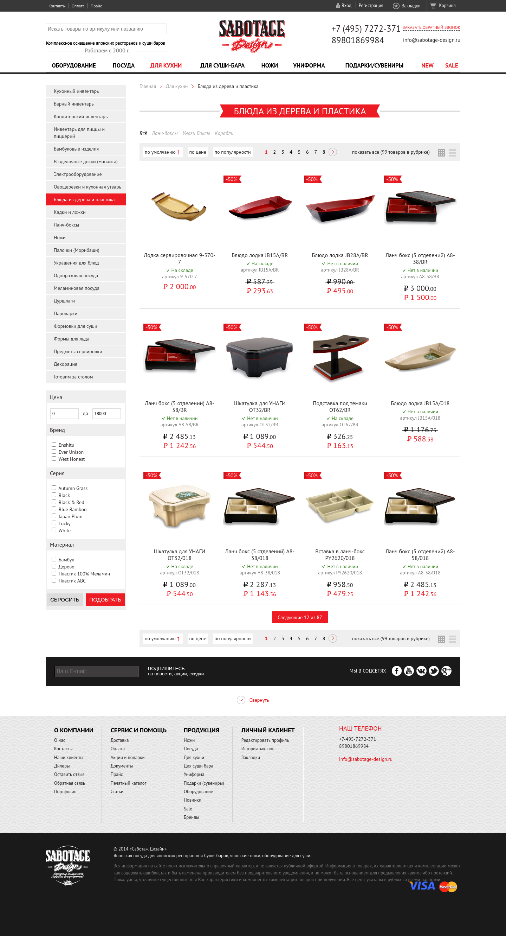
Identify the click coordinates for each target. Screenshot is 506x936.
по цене (197, 152)
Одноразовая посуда (76, 275)
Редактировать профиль (265, 740)
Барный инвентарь (74, 104)
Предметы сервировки (78, 351)
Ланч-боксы (66, 225)
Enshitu (66, 445)
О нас (59, 740)
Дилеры (62, 766)
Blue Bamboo (73, 509)
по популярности (233, 152)
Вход (346, 5)
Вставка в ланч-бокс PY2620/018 (340, 554)
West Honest (71, 459)
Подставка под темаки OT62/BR (340, 406)
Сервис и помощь (139, 730)
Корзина (447, 5)
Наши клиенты (68, 757)
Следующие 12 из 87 (300, 617)
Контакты (57, 5)
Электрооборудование (78, 174)
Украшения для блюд (76, 263)
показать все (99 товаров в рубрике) (391, 152)
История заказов (257, 749)
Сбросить (64, 600)
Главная (148, 86)
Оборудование (74, 65)
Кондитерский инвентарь (81, 116)
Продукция (201, 730)
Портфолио (65, 792)
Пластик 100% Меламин (84, 574)
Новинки (192, 800)
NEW (427, 65)
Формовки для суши (75, 326)
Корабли (224, 133)
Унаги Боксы (196, 133)
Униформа (309, 65)
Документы (122, 766)
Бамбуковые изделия (76, 149)
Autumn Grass (72, 488)
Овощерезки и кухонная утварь (87, 187)
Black (64, 495)
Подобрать (105, 600)
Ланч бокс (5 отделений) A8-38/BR (420, 258)
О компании (73, 730)
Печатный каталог (129, 783)
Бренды (191, 817)
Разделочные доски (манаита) (86, 161)
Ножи (269, 65)
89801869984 (357, 40)
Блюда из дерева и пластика (84, 199)
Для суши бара (198, 766)
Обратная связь (69, 783)
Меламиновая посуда (76, 288)
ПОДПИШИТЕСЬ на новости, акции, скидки (176, 671)
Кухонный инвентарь (76, 91)
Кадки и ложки (70, 212)
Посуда (124, 65)
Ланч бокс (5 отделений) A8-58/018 (420, 554)
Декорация (65, 364)
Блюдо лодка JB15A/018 (420, 403)
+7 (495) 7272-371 (366, 28)
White (64, 530)
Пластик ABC (72, 581)
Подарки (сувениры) (204, 783)
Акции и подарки (128, 757)
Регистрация (371, 5)
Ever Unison (71, 452)
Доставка (120, 740)
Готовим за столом (73, 377)
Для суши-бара (222, 65)
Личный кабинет (268, 730)
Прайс (96, 5)
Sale (451, 65)
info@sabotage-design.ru (431, 40)
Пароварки (65, 313)
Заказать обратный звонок (431, 27)
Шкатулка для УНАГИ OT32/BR (260, 406)
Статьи (117, 792)
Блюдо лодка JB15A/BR (260, 255)
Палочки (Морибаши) (76, 250)
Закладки (411, 6)
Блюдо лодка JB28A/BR (340, 255)
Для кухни (166, 65)
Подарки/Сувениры (374, 65)
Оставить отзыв (69, 774)
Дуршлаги (64, 301)
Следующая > (333, 152)
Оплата (78, 5)
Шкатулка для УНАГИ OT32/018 (180, 554)
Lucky (65, 523)
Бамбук (66, 559)
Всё (143, 133)
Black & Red (71, 502)
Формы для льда (71, 339)
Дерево (66, 566)
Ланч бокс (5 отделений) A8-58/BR (179, 406)
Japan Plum (71, 516)
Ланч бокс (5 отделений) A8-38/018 (259, 554)
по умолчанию (160, 152)
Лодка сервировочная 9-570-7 (179, 258)
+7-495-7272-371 (357, 739)
